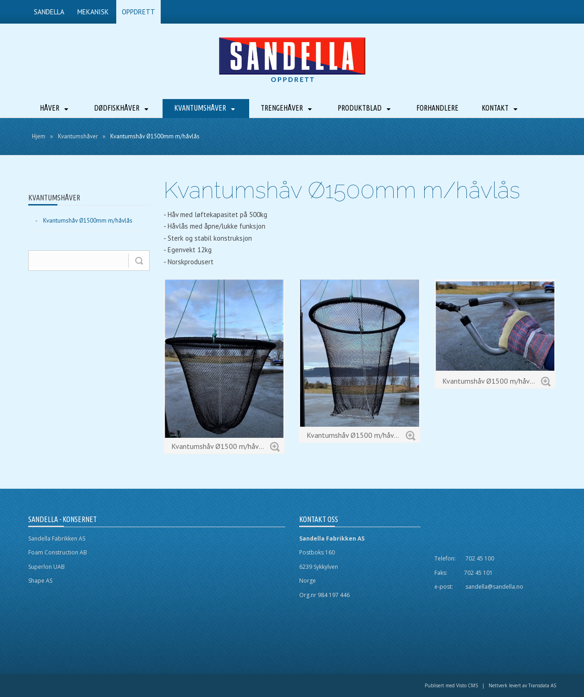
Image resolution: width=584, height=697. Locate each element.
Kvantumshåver (78, 136)
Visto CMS (467, 685)
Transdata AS (542, 685)
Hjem (38, 136)
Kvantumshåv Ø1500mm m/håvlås (155, 136)
